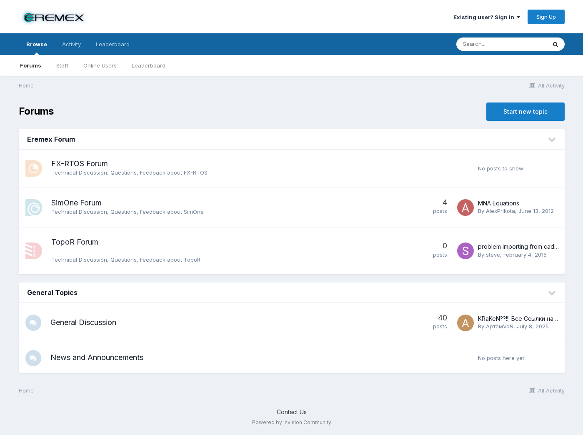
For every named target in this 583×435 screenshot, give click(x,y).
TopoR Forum (74, 242)
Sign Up (546, 16)
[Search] (501, 44)
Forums (30, 65)
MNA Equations (498, 203)
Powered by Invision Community (291, 423)
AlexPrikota (500, 211)
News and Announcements (97, 357)
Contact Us (292, 412)
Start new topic (525, 111)
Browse (36, 48)
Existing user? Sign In (486, 17)
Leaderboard (148, 65)
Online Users (100, 65)
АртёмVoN (499, 326)
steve (493, 254)
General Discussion (84, 322)
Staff (62, 65)
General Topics (52, 292)
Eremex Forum (51, 139)
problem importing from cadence (523, 246)
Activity (71, 44)
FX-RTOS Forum (79, 163)
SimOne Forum (76, 202)
